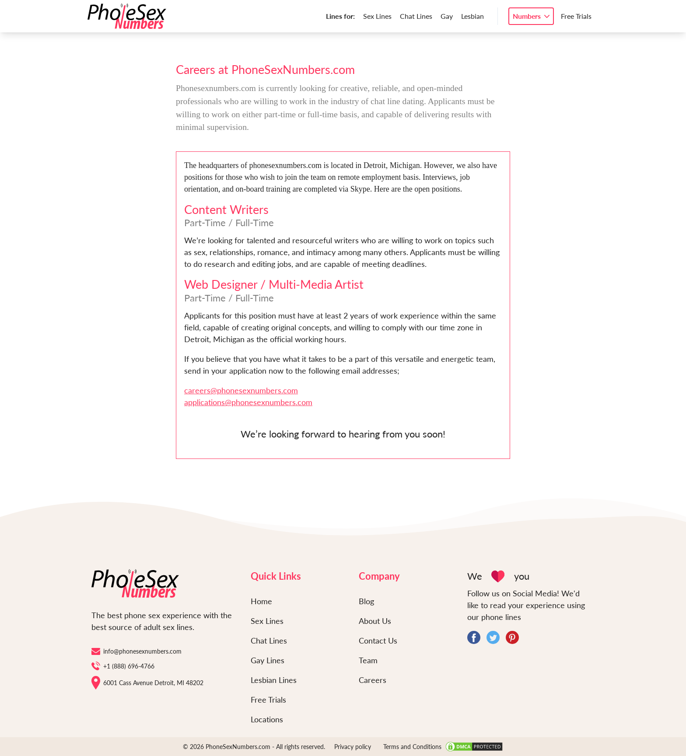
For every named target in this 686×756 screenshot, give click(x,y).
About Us (375, 621)
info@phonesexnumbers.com (136, 651)
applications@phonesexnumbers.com (248, 402)
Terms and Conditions (412, 746)
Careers (372, 680)
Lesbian (472, 16)
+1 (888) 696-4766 (122, 666)
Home (261, 601)
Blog (366, 601)
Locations (267, 719)
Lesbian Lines (274, 680)
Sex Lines (377, 16)
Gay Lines (267, 660)
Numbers (527, 16)
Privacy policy (352, 746)
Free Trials (576, 16)
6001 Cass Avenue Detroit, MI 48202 (147, 682)
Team (368, 660)
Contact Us (378, 640)
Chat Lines (416, 16)
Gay (447, 16)
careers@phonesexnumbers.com (241, 390)
